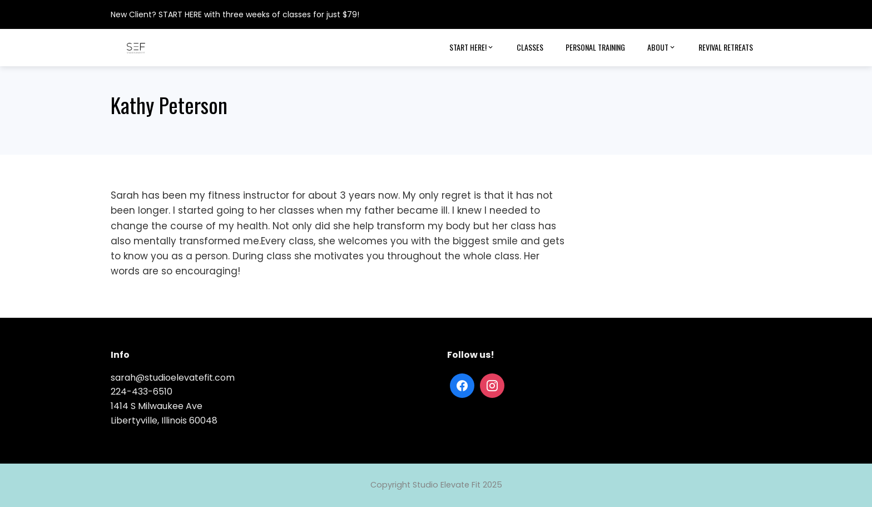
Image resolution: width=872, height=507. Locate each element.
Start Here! (471, 47)
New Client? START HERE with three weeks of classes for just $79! (235, 14)
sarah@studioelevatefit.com (173, 377)
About (661, 47)
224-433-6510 (141, 391)
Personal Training (595, 47)
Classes (530, 47)
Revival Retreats (725, 47)
